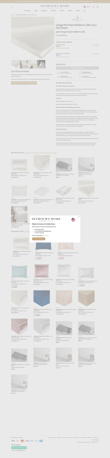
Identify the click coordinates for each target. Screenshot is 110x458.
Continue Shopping (39, 238)
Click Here (46, 235)
